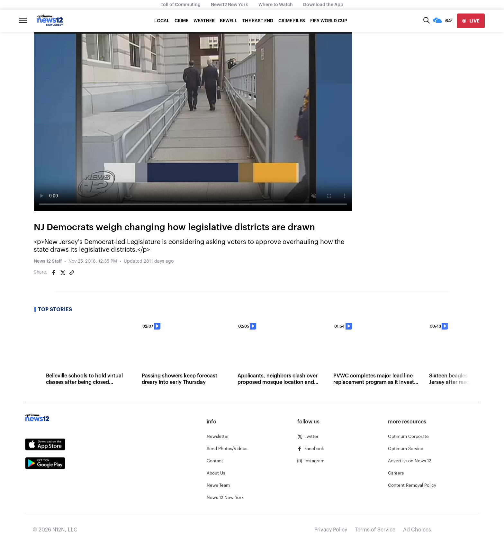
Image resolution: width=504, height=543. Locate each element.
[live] (471, 21)
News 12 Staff (48, 261)
